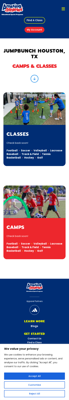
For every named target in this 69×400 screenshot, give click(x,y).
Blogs (34, 326)
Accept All (34, 376)
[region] (34, 372)
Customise (34, 385)
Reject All (34, 393)
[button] (34, 20)
